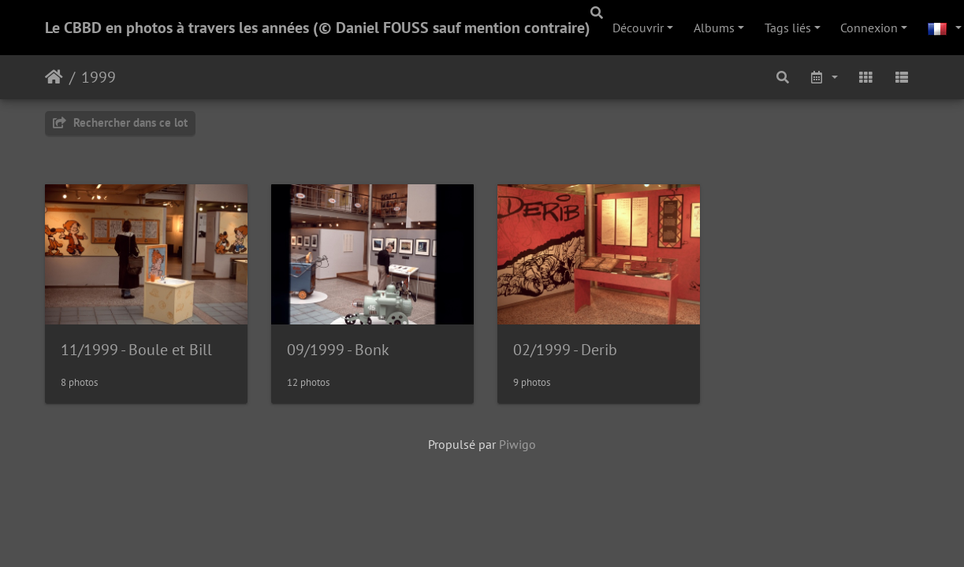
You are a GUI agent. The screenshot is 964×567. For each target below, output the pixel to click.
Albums (714, 27)
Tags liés (788, 27)
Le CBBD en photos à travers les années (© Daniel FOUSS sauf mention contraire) (317, 27)
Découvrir (638, 27)
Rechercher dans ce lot (120, 122)
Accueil (54, 77)
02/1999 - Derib (571, 351)
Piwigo (517, 446)
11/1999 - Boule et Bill (136, 351)
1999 (98, 77)
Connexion (869, 27)
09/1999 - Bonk (340, 351)
